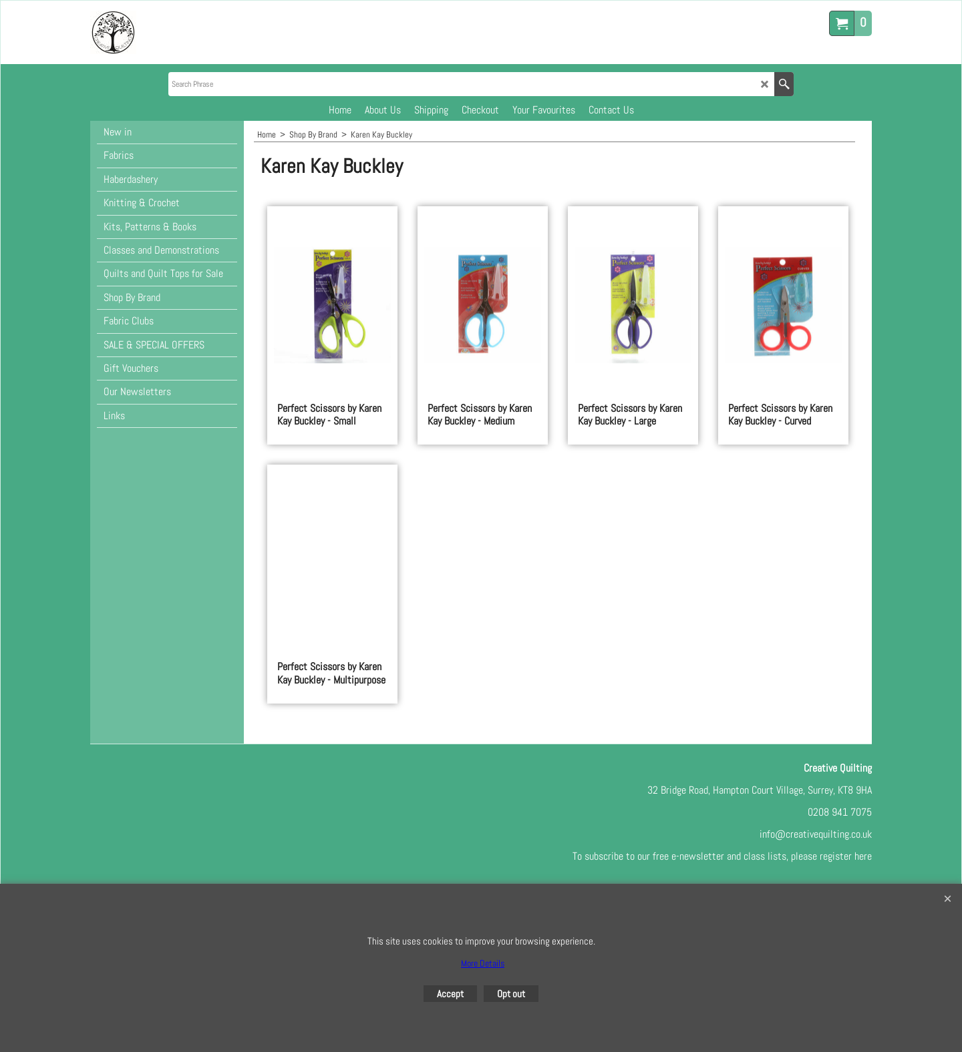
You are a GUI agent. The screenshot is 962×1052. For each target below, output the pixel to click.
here (863, 856)
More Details (482, 963)
